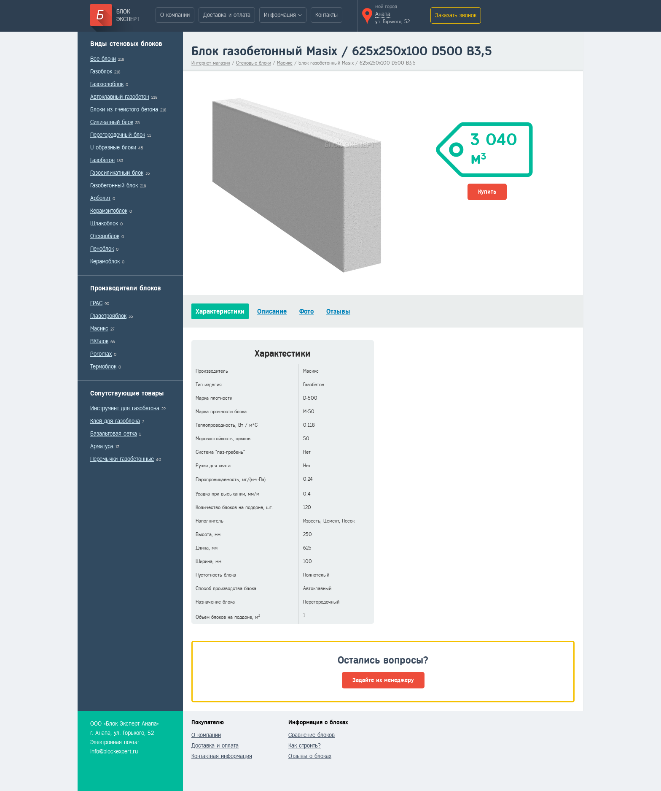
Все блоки (103, 59)
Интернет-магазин (210, 62)
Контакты (326, 15)
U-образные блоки (113, 147)
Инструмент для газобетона (124, 408)
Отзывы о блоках (309, 756)
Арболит (100, 198)
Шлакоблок (104, 223)
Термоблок (103, 366)
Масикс (99, 328)
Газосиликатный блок (116, 173)
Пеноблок (102, 249)
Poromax (101, 354)
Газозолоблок (107, 84)
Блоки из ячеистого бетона (124, 109)
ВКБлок (99, 341)
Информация (280, 15)
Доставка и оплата (226, 15)
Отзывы (338, 311)
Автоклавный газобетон (119, 97)
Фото (306, 311)
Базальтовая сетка (113, 434)
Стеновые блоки (253, 62)
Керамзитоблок (108, 211)
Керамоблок (105, 261)
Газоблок (101, 71)
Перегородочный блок (117, 135)
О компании (175, 15)
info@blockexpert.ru (114, 751)
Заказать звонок (455, 15)
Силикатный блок (111, 122)
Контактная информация (221, 756)
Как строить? (304, 745)
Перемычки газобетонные (122, 459)
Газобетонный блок (114, 185)
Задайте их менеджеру (383, 680)
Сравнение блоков (311, 735)
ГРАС (96, 303)
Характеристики (220, 311)
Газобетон (102, 160)
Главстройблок (108, 316)
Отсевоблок (104, 236)
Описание (272, 311)
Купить (487, 192)
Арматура (101, 446)
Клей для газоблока (115, 421)
